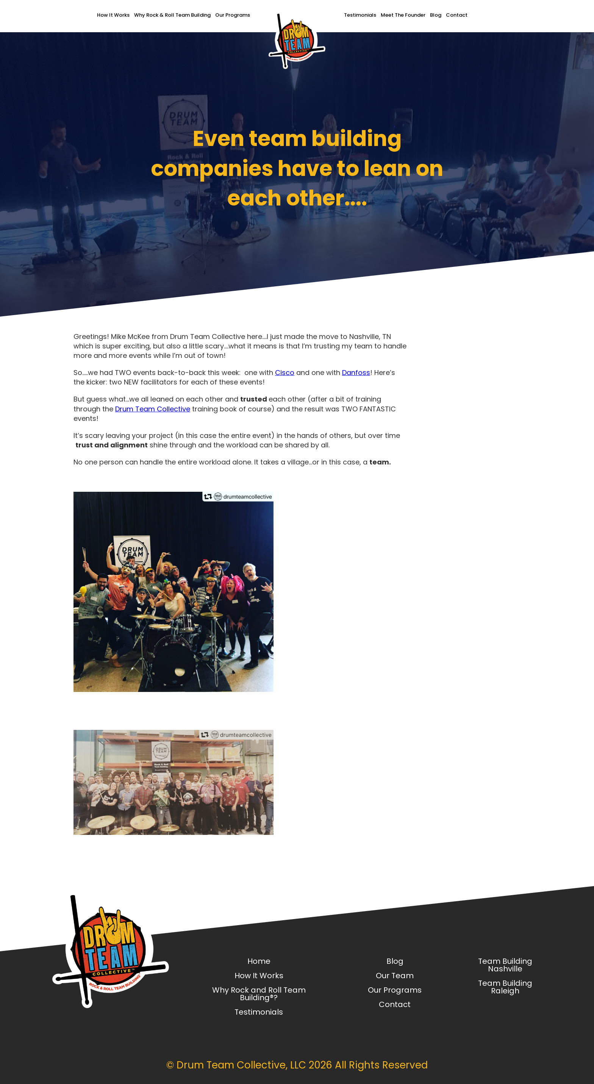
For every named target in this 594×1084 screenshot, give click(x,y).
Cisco (284, 372)
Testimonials (360, 15)
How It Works (113, 15)
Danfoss (356, 372)
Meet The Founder (403, 15)
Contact (456, 15)
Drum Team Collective (152, 409)
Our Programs (232, 15)
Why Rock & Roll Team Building (172, 15)
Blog (435, 15)
